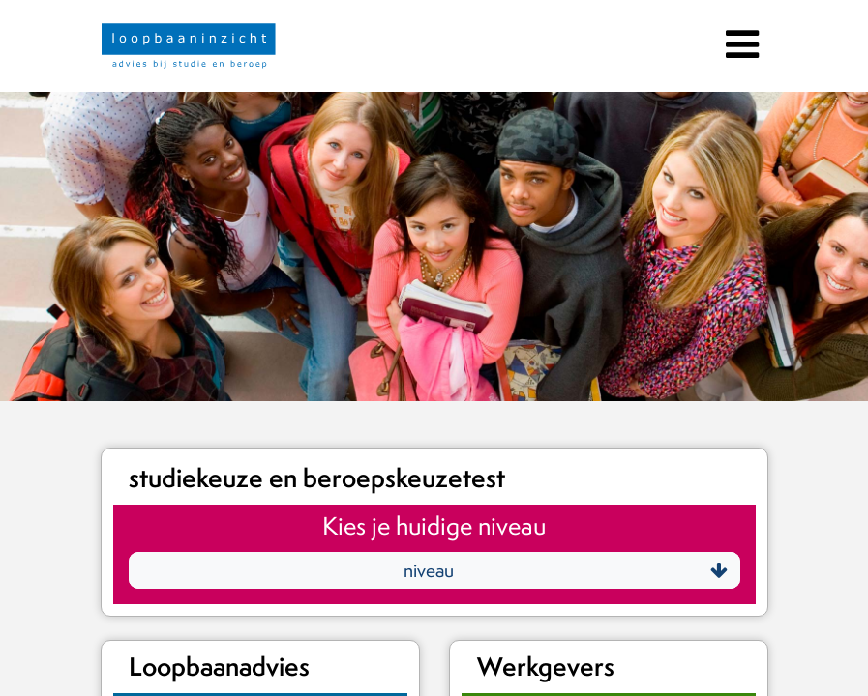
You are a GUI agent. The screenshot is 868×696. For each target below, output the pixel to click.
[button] (434, 570)
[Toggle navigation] (740, 41)
